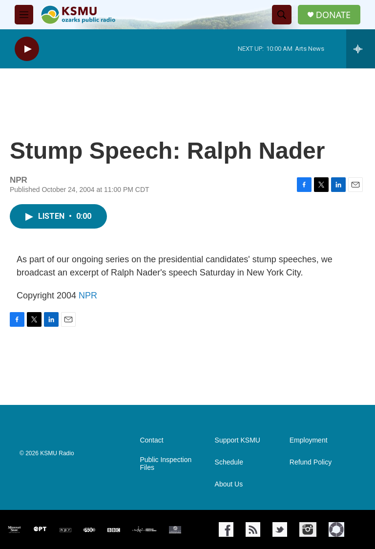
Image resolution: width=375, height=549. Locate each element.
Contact (151, 440)
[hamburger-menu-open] (24, 14)
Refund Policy (311, 462)
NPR (88, 295)
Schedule (229, 462)
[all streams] (360, 48)
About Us (229, 484)
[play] (27, 49)
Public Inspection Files (165, 463)
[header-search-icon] (282, 14)
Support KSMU (237, 440)
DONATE (333, 15)
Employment (309, 440)
